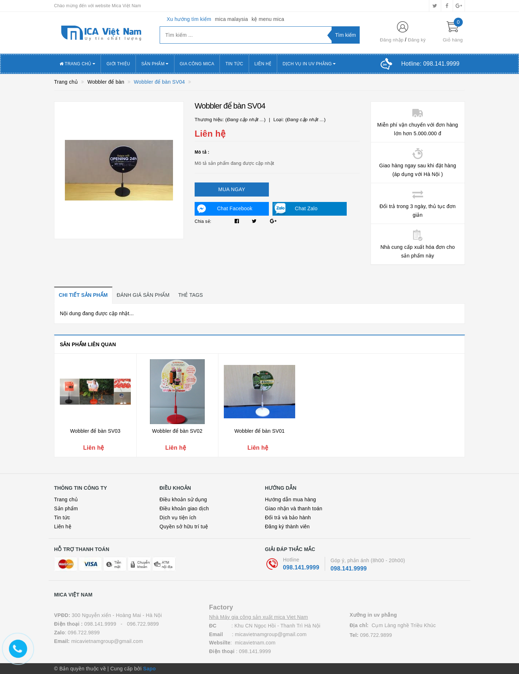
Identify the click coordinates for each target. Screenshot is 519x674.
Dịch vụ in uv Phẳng (309, 63)
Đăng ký (417, 40)
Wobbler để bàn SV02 (177, 431)
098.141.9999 (301, 567)
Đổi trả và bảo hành (288, 517)
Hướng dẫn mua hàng (290, 499)
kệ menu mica (268, 19)
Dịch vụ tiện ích (178, 517)
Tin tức (234, 63)
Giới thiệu (118, 63)
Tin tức (62, 517)
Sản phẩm (155, 63)
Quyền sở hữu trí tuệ (184, 526)
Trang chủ (66, 499)
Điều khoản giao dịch (184, 508)
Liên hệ (62, 526)
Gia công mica (197, 63)
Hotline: (430, 64)
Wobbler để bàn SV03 (95, 431)
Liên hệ (262, 63)
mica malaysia (231, 19)
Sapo (149, 668)
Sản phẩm (66, 508)
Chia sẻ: (203, 221)
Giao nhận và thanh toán (293, 508)
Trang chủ (77, 63)
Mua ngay (231, 189)
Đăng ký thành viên (287, 526)
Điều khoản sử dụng (183, 499)
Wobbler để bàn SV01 (259, 431)
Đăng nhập (392, 40)
